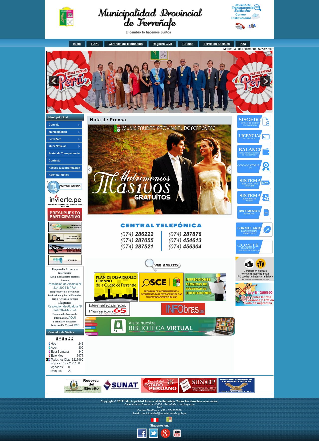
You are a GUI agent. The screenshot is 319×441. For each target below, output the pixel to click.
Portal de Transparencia (64, 153)
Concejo (63, 125)
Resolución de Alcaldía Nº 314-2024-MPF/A (65, 286)
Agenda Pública (59, 174)
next (265, 81)
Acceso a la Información (64, 167)
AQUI (72, 317)
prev (54, 81)
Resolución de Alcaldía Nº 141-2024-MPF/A (65, 308)
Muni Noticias (63, 146)
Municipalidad (63, 132)
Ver (76, 325)
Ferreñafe (63, 139)
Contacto (55, 160)
